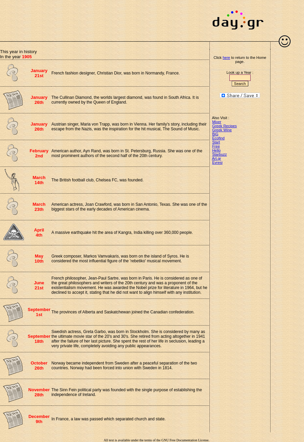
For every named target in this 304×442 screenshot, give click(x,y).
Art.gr (216, 158)
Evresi (217, 162)
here (226, 58)
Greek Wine (222, 130)
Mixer (216, 122)
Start (216, 142)
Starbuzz (219, 154)
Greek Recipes (224, 126)
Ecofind (218, 138)
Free (216, 146)
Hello (216, 150)
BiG (215, 134)
